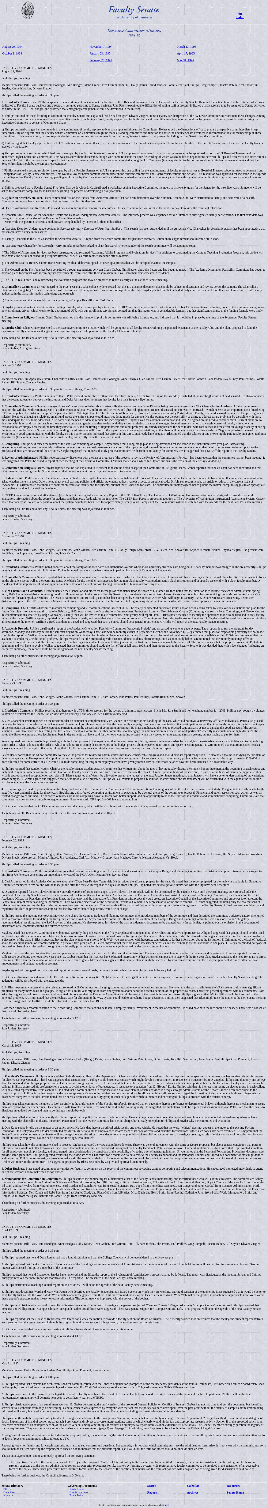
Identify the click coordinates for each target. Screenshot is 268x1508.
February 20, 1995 (101, 60)
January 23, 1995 (100, 53)
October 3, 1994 (12, 53)
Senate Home (235, 1492)
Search (151, 1485)
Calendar (193, 1485)
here (167, 1504)
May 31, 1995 (185, 60)
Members (8, 1495)
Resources (233, 1485)
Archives (192, 1492)
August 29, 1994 (12, 46)
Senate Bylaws (77, 1488)
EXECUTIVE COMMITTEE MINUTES (27, 68)
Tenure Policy (76, 1495)
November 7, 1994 (101, 46)
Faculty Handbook (79, 1492)
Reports (152, 1492)
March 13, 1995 (186, 46)
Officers (7, 1488)
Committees (9, 1492)
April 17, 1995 (186, 53)
